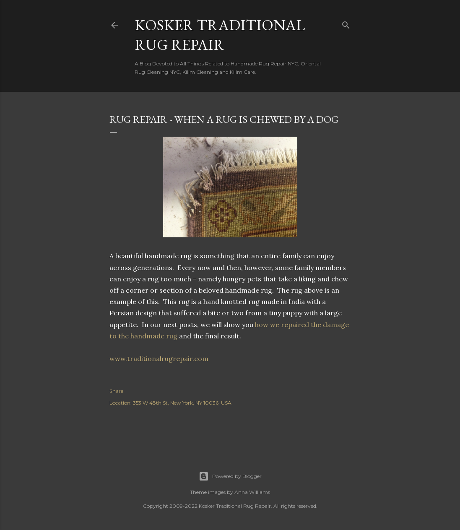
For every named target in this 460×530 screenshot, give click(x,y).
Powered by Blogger (230, 476)
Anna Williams (252, 492)
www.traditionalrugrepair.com (160, 358)
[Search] (346, 23)
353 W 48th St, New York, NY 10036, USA (182, 403)
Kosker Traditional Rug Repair (220, 35)
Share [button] (116, 391)
